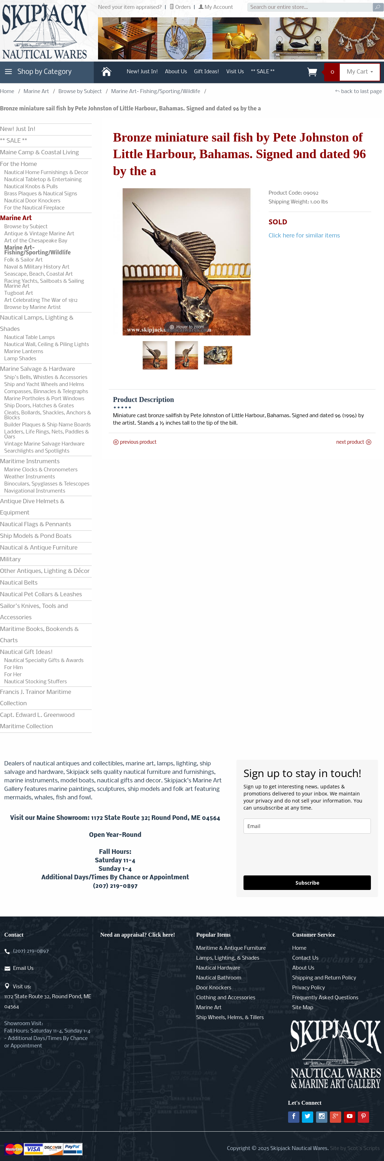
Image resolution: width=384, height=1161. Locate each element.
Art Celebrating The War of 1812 (41, 300)
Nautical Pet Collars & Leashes (41, 594)
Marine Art (36, 91)
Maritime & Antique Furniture (231, 948)
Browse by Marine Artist (32, 307)
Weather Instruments (29, 477)
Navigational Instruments (34, 491)
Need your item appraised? (130, 7)
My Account (216, 7)
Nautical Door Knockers (32, 201)
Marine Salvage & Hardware (37, 369)
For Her (13, 674)
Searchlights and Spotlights (36, 451)
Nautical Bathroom (218, 978)
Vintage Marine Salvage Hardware (44, 444)
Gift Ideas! (206, 72)
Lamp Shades (20, 358)
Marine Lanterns (23, 351)
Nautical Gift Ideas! (26, 652)
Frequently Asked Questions (325, 998)
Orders (180, 7)
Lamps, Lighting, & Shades (227, 958)
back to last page (358, 91)
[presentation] (297, 854)
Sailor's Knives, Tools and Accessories (34, 612)
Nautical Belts (19, 583)
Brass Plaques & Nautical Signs (40, 193)
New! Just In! (142, 72)
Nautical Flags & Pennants (35, 524)
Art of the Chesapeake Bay (35, 240)
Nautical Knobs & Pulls (31, 186)
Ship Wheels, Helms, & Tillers (230, 1018)
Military (10, 559)
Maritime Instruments (29, 461)
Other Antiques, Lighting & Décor (45, 571)
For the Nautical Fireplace (34, 208)
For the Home (18, 164)
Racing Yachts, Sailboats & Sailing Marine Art (44, 284)
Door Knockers (213, 988)
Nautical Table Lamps (29, 337)
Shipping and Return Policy (324, 978)
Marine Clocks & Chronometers (41, 469)
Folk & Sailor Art (23, 260)
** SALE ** (263, 72)
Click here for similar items (304, 235)
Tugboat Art (18, 293)
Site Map (302, 1008)
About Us (176, 72)
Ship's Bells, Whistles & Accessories (45, 377)
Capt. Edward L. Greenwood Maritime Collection (37, 721)
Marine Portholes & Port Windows (44, 398)
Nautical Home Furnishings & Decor (46, 172)
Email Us (23, 968)
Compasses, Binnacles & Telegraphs (46, 391)
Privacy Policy (308, 988)
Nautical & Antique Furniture (39, 548)
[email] (307, 826)
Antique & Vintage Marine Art (39, 233)
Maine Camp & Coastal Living (39, 152)
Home (7, 91)
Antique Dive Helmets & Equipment (32, 507)
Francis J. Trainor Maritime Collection (35, 698)
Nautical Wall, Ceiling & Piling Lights (46, 344)
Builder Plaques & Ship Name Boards (47, 425)
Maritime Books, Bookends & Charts (39, 635)
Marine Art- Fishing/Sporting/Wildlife (155, 91)
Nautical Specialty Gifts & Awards (44, 660)
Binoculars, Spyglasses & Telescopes (47, 484)
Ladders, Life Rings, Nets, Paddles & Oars (46, 434)
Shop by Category (37, 73)
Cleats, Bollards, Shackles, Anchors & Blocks (47, 415)
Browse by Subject (80, 91)
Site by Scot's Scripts (355, 1148)
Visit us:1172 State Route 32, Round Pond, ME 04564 (47, 997)
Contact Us (305, 958)
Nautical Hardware (218, 968)
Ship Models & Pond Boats (35, 536)
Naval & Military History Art (36, 267)
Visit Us (235, 72)
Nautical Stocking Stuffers (35, 681)
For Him (13, 667)
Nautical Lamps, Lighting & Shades (37, 324)
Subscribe (307, 882)
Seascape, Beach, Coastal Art (38, 274)
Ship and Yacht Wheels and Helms (44, 384)
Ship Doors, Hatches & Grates (39, 405)
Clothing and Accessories (226, 998)
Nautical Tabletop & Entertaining (43, 179)
